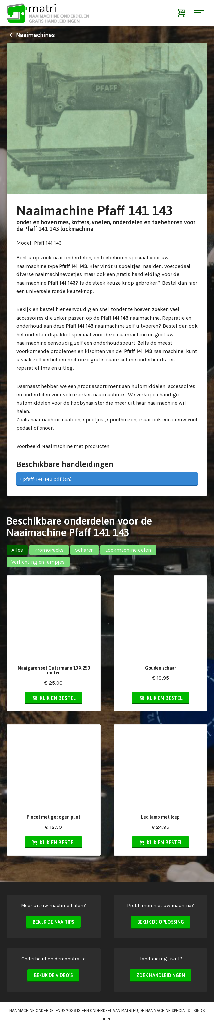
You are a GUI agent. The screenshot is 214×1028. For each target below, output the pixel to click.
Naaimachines (31, 35)
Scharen (84, 550)
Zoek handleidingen (160, 975)
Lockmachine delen (128, 550)
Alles (17, 550)
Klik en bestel (53, 698)
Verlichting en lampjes (38, 562)
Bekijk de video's (53, 975)
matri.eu (129, 1010)
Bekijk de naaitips (53, 922)
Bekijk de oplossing (160, 922)
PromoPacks (49, 550)
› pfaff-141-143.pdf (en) (46, 479)
